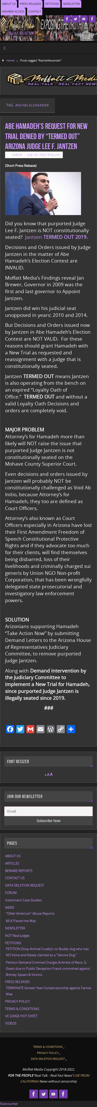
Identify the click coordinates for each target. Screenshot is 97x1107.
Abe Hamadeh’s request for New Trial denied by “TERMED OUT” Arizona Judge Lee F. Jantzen (46, 136)
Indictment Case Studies (23, 900)
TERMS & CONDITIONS (22, 1009)
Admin (17, 155)
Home (10, 60)
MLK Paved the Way (21, 921)
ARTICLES (12, 863)
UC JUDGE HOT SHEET (21, 1016)
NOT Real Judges (17, 936)
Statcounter (9, 1104)
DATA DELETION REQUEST (24, 885)
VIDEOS (10, 1023)
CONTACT (34, 11)
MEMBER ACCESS (13, 11)
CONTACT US (15, 878)
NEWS (9, 907)
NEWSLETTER (71, 4)
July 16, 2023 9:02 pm (44, 155)
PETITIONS (52, 4)
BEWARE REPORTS (18, 871)
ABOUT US (9, 4)
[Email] (48, 811)
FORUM (11, 893)
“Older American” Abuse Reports (30, 913)
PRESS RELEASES (30, 4)
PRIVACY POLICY (17, 1001)
